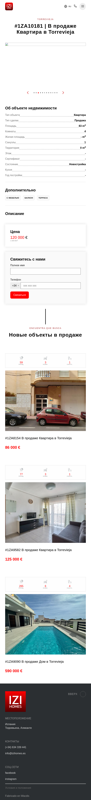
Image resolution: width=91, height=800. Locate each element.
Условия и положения (18, 787)
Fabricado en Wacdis (17, 796)
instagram (10, 779)
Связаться (19, 295)
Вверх (77, 694)
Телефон (15, 279)
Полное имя (17, 265)
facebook (10, 772)
